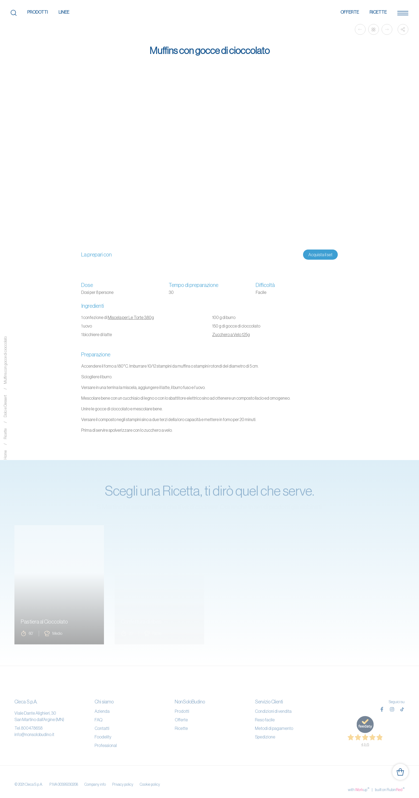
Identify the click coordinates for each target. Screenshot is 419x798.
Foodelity (103, 736)
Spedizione (265, 736)
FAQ (98, 719)
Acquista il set (320, 254)
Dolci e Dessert (5, 406)
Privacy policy (122, 779)
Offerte (349, 12)
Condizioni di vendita (273, 711)
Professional (106, 745)
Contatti (102, 728)
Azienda (102, 711)
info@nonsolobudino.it (34, 734)
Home (5, 455)
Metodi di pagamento (274, 728)
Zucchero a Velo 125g (231, 334)
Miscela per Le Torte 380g (131, 317)
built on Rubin (390, 778)
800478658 (31, 728)
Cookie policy (150, 779)
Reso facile (265, 719)
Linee (64, 12)
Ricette (378, 12)
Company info (95, 779)
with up (358, 778)
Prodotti (37, 12)
